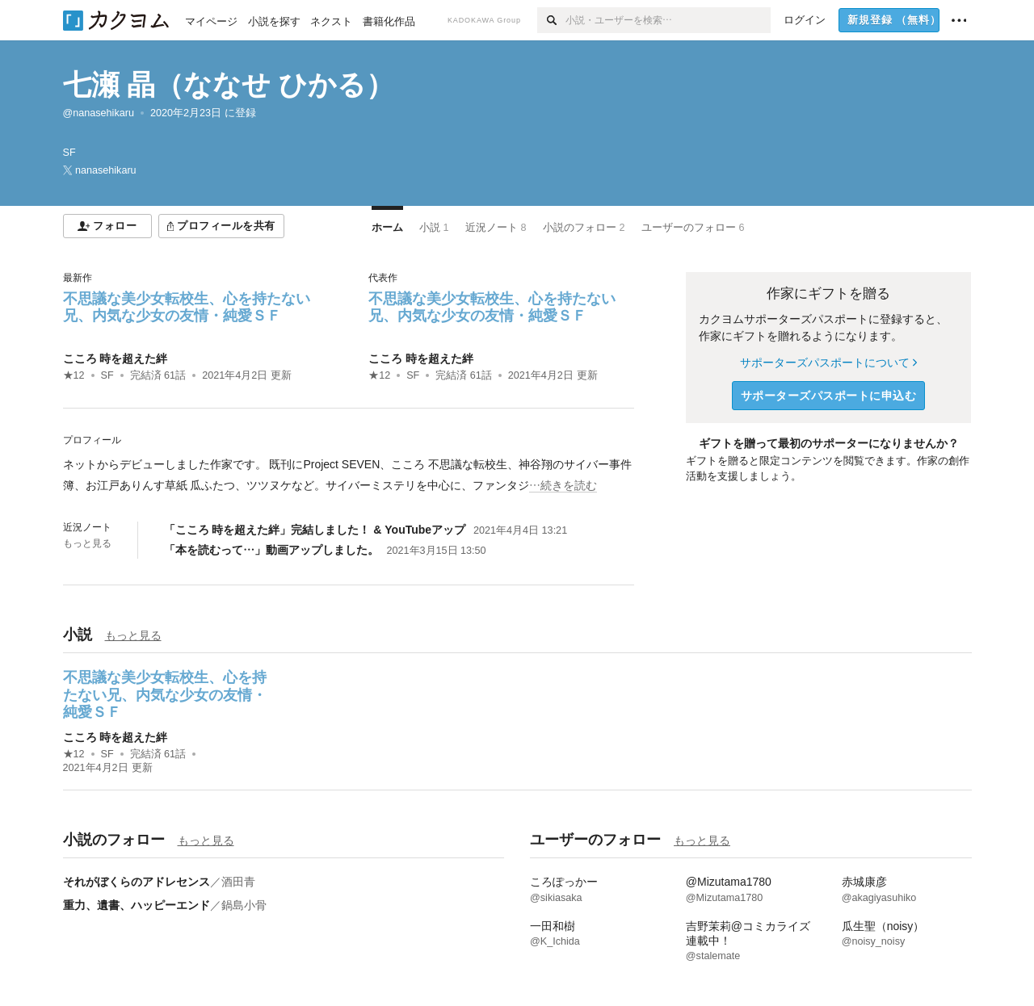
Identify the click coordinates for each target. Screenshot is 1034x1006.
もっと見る (87, 543)
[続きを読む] (348, 475)
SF (107, 375)
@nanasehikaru (98, 113)
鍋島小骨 (244, 905)
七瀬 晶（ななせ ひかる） (228, 84)
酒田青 (238, 881)
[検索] (551, 20)
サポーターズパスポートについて (828, 362)
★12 (74, 375)
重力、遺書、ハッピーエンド (136, 905)
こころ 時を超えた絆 (115, 358)
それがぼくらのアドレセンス (136, 881)
